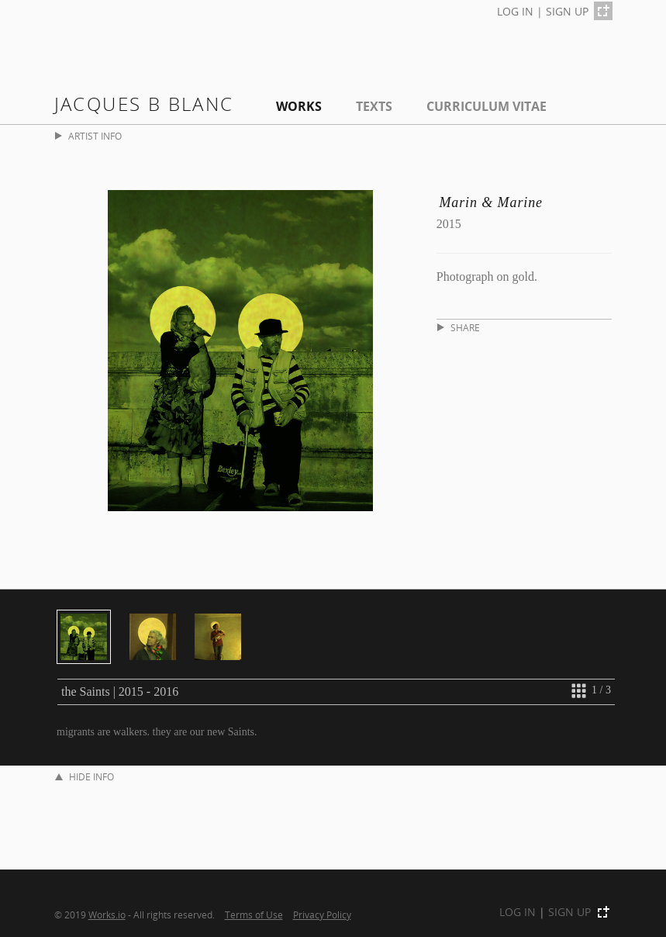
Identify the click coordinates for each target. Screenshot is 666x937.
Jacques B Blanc (144, 103)
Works (299, 106)
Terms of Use (254, 914)
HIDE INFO (84, 776)
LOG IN (515, 11)
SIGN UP (567, 11)
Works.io (107, 914)
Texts (374, 106)
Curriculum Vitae (486, 106)
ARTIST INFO (88, 136)
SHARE (458, 327)
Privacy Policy (322, 914)
